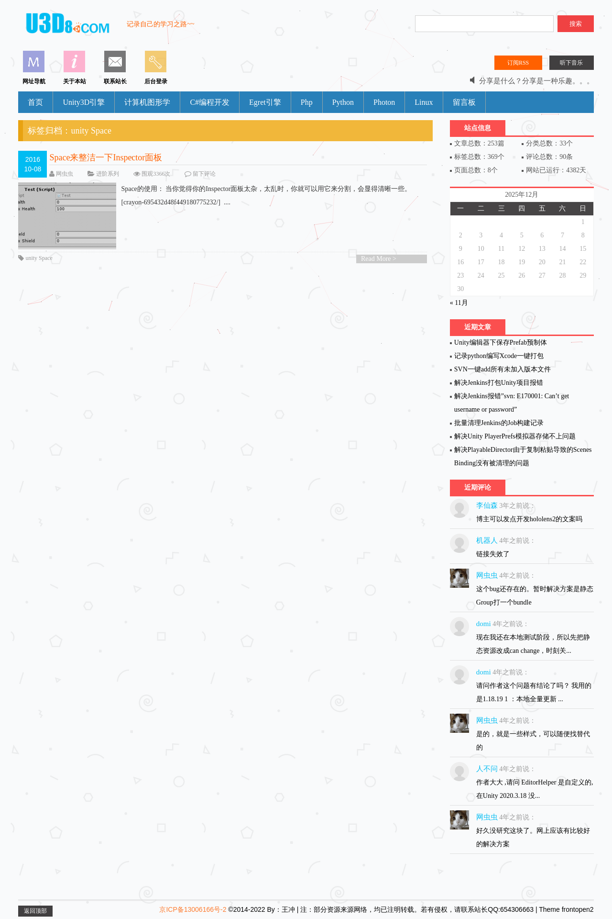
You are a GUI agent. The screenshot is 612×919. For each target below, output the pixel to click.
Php (307, 102)
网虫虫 (64, 173)
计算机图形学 (147, 102)
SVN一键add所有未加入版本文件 (502, 369)
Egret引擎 (265, 102)
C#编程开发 (210, 102)
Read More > (378, 258)
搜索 (575, 23)
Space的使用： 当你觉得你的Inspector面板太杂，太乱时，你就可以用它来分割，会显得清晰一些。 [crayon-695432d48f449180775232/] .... (214, 195)
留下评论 (204, 173)
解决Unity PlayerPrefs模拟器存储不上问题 (515, 436)
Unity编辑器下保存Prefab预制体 (500, 342)
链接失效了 (493, 554)
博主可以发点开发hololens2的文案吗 (529, 519)
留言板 (464, 102)
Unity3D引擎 (84, 102)
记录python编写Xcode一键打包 (499, 355)
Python (343, 102)
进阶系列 (107, 173)
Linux (424, 102)
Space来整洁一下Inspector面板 (105, 157)
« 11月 (459, 302)
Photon (384, 102)
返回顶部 (35, 911)
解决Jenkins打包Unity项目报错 (498, 382)
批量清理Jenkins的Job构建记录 (499, 422)
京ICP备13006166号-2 (192, 909)
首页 (35, 102)
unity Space (38, 258)
